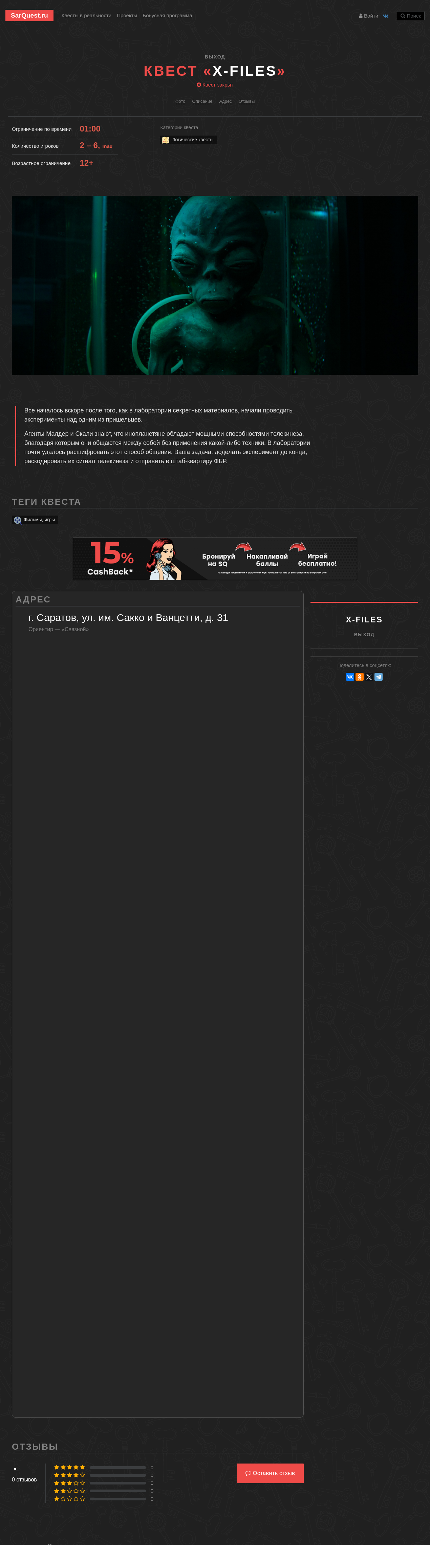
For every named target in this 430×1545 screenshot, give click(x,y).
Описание (202, 101)
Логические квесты (187, 140)
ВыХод (215, 57)
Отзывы (247, 101)
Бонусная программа (167, 15)
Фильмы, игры (34, 520)
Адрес (225, 101)
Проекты (127, 15)
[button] (412, 201)
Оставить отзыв (270, 1473)
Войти (368, 16)
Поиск (411, 16)
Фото (180, 101)
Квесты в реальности (86, 15)
